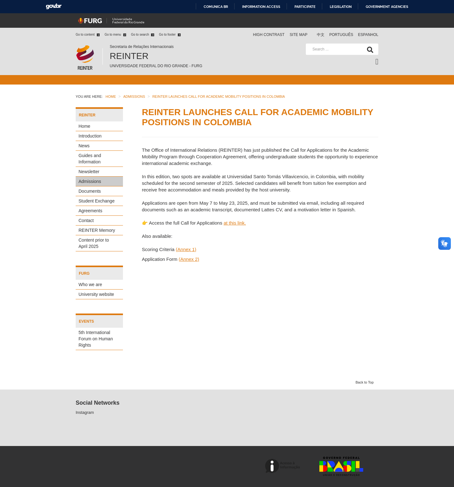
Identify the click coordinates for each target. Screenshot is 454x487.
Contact (86, 220)
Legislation (341, 6)
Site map (298, 34)
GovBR (53, 6)
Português (341, 34)
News (84, 145)
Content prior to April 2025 (94, 243)
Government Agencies (387, 6)
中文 (321, 34)
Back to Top (365, 382)
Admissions (90, 181)
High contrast (268, 34)
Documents (90, 191)
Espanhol (368, 34)
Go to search (142, 34)
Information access (261, 6)
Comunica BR (216, 6)
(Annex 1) (186, 249)
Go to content (88, 34)
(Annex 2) (189, 259)
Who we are (90, 284)
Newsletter (89, 171)
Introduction (90, 135)
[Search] (369, 49)
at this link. (235, 223)
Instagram (85, 412)
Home (84, 126)
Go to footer (170, 34)
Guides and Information (90, 158)
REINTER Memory (97, 230)
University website (96, 294)
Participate (305, 6)
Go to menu (115, 34)
